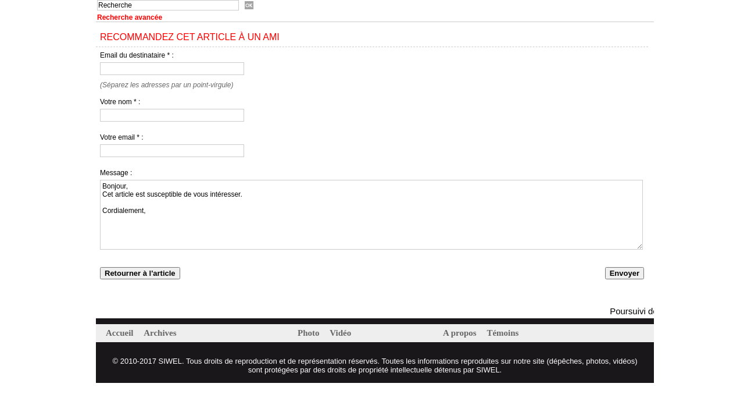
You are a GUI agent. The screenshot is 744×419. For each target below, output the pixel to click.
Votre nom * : (120, 102)
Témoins (502, 333)
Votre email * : (122, 137)
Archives (160, 333)
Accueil (120, 333)
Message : (116, 173)
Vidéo (340, 333)
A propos (460, 333)
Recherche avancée (129, 17)
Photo (309, 333)
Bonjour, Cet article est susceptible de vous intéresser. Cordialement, (371, 215)
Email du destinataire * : (137, 55)
